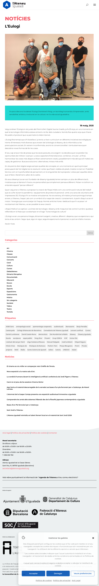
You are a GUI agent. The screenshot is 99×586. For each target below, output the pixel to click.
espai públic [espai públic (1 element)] (27, 338)
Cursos (9, 268)
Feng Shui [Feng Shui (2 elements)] (38, 338)
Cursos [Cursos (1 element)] (87, 330)
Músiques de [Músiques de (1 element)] (22, 346)
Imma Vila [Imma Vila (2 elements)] (73, 338)
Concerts (10, 260)
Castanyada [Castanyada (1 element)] (10, 330)
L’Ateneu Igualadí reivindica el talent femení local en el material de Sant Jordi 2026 (39, 415)
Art (8, 248)
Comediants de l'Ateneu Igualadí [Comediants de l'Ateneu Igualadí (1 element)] (56, 330)
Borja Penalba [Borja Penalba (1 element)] (82, 326)
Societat (10, 303)
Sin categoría (12, 300)
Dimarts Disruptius (14, 274)
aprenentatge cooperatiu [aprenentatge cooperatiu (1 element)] (42, 326)
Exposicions (11, 292)
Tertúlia (10, 312)
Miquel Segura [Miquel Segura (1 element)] (80, 342)
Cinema (10, 251)
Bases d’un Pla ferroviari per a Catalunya (22, 405)
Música (9, 297)
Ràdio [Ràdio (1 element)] (23, 350)
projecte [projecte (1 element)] (9, 350)
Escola (9, 286)
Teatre (9, 309)
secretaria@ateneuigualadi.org (15, 468)
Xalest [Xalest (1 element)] (74, 350)
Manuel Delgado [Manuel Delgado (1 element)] (53, 342)
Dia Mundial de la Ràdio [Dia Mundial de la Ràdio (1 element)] (58, 334)
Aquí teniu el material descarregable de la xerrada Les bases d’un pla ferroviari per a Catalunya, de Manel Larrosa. (48, 388)
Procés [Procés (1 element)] (84, 346)
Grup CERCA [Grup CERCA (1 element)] (57, 338)
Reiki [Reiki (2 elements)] (16, 350)
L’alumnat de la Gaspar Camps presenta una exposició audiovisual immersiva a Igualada (41, 394)
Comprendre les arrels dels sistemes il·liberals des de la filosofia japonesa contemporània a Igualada (46, 400)
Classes (10, 254)
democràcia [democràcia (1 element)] (43, 334)
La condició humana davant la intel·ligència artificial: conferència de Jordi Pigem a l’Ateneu (42, 377)
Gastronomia (12, 294)
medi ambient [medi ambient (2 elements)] (67, 342)
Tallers (9, 306)
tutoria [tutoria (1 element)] (58, 350)
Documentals (12, 277)
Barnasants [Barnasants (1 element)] (70, 326)
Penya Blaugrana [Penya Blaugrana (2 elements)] (66, 346)
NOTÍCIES (17, 18)
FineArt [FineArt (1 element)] (47, 338)
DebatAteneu (12, 271)
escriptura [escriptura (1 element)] (17, 338)
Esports (10, 289)
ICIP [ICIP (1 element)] (65, 338)
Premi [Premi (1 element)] (77, 346)
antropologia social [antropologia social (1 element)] (23, 326)
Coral (9, 263)
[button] (93, 538)
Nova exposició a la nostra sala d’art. (21, 371)
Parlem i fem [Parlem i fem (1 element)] (52, 346)
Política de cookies (44, 580)
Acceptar (33, 573)
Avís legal (6, 433)
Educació (10, 280)
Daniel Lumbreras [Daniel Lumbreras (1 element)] (12, 334)
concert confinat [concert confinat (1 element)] (77, 330)
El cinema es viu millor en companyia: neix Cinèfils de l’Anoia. (31, 366)
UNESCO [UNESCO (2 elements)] (66, 350)
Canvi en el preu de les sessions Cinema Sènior (25, 382)
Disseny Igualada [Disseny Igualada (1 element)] (84, 334)
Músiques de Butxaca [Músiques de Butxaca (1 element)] (37, 346)
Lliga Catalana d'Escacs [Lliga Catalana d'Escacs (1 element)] (36, 342)
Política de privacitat (62, 580)
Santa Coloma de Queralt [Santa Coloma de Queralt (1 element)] (36, 350)
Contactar (52, 433)
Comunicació (12, 257)
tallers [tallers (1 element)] (51, 350)
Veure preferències (83, 573)
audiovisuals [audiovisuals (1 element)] (58, 326)
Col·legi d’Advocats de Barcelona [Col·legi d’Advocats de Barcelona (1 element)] (29, 330)
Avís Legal (76, 580)
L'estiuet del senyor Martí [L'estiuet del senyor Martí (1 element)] (15, 342)
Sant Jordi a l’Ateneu (15, 410)
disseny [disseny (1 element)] (73, 334)
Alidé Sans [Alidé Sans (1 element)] (10, 326)
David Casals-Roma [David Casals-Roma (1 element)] (29, 334)
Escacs (9, 283)
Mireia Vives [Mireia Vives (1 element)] (10, 346)
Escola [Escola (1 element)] (8, 338)
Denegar (58, 573)
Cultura (9, 266)
